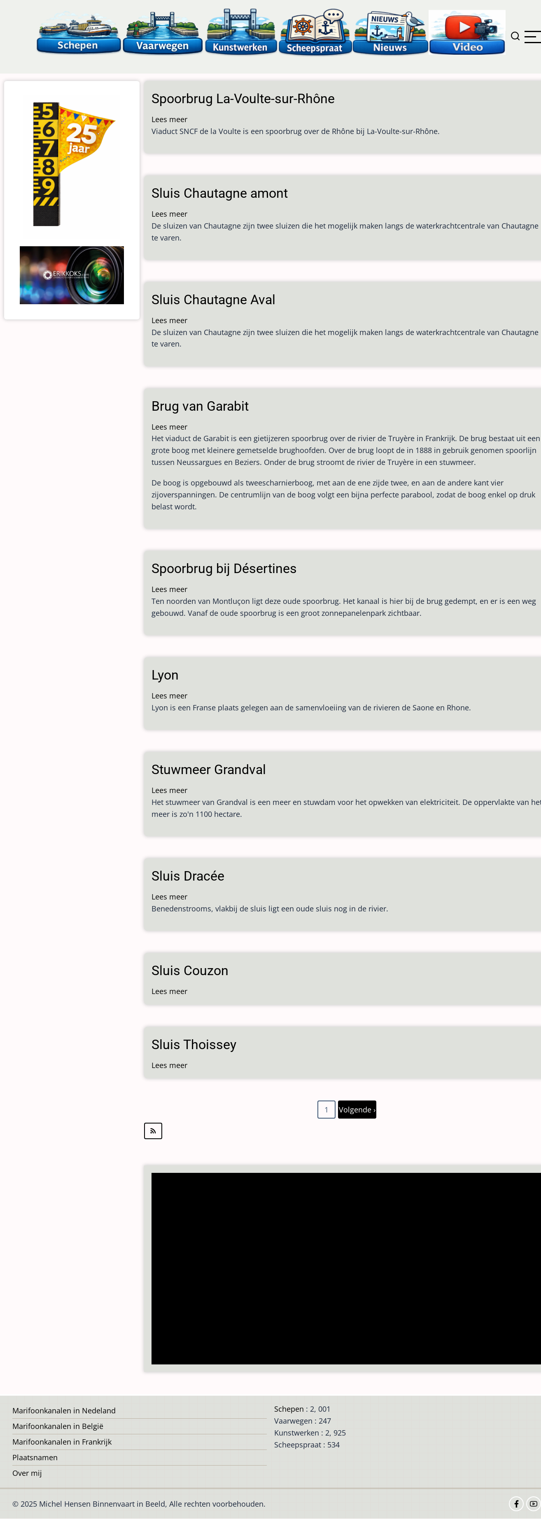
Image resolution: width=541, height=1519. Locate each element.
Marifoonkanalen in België (57, 1426)
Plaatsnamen (35, 1457)
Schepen (289, 1409)
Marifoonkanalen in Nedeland (64, 1410)
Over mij (27, 1473)
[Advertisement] (346, 1269)
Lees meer (169, 119)
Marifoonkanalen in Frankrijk (62, 1442)
